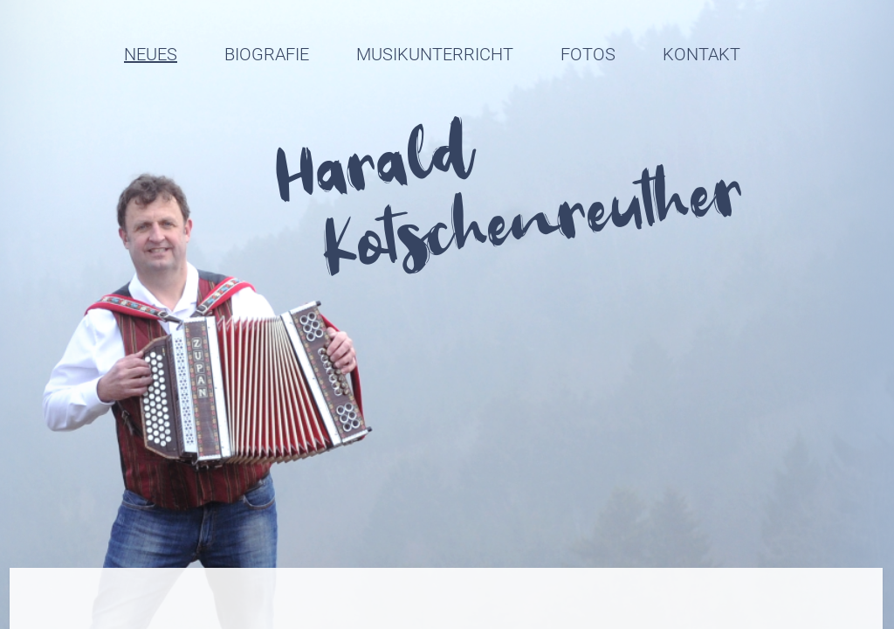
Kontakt (701, 54)
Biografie (266, 54)
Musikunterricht (434, 54)
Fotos (587, 54)
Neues (150, 54)
